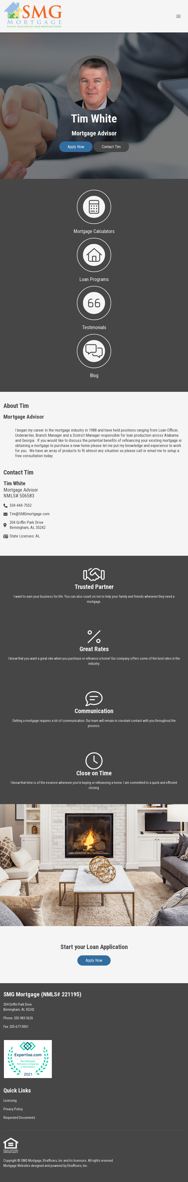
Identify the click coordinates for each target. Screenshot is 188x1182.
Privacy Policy (13, 1109)
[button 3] (94, 307)
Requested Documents (19, 1118)
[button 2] (94, 259)
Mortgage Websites (16, 1166)
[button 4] (94, 355)
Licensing (10, 1100)
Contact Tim (111, 146)
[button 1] (94, 211)
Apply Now (76, 146)
